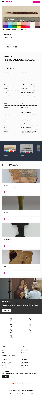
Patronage (23, 352)
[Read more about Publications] (29, 133)
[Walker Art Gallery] (11, 331)
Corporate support (25, 350)
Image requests (5, 367)
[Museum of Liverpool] (11, 320)
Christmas (23, 363)
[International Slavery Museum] (11, 325)
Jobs (3, 350)
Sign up (5, 376)
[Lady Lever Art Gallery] (11, 337)
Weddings (23, 367)
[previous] (6, 155)
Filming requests (25, 365)
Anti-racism (4, 365)
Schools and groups (6, 362)
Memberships (24, 349)
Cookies (24, 393)
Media (3, 352)
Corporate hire (24, 362)
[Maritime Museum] (30, 325)
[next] (22, 155)
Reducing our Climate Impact (8, 355)
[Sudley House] (30, 331)
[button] (10, 149)
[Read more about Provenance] (29, 121)
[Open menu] (3, 2)
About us (4, 349)
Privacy (7, 393)
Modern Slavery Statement (15, 393)
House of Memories (6, 363)
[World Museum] (30, 320)
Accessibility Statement (32, 393)
